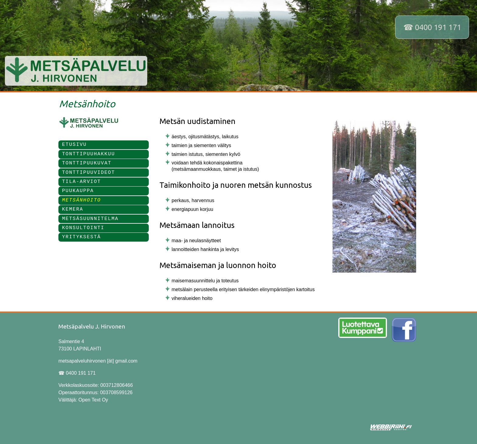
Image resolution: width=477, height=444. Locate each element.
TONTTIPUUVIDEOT (88, 172)
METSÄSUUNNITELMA (90, 219)
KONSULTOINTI (83, 228)
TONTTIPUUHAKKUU (88, 154)
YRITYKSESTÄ (81, 237)
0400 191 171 (438, 27)
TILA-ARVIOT (81, 181)
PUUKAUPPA (78, 191)
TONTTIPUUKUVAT (86, 163)
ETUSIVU (74, 144)
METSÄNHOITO (81, 200)
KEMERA (72, 209)
